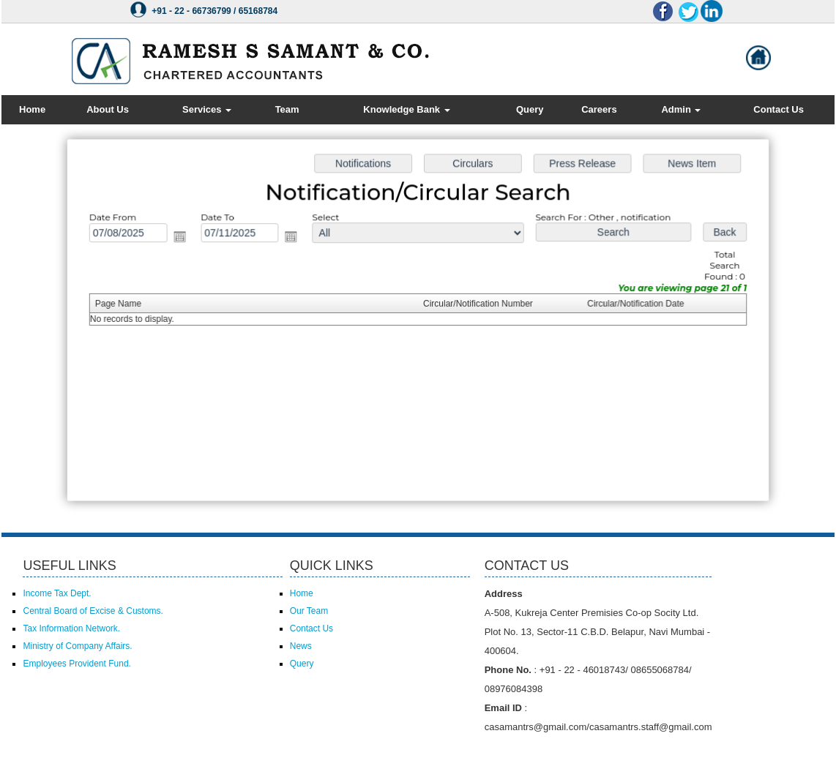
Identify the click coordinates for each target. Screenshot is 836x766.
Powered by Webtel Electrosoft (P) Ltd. (139, 749)
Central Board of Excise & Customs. (93, 611)
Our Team (309, 611)
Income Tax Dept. (57, 593)
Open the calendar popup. (185, 238)
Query (530, 109)
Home (32, 109)
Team (287, 109)
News (301, 646)
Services (206, 109)
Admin (681, 109)
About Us (107, 109)
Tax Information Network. (71, 628)
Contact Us (778, 109)
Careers (598, 109)
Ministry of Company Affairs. (77, 646)
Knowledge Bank (406, 109)
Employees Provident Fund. (76, 663)
